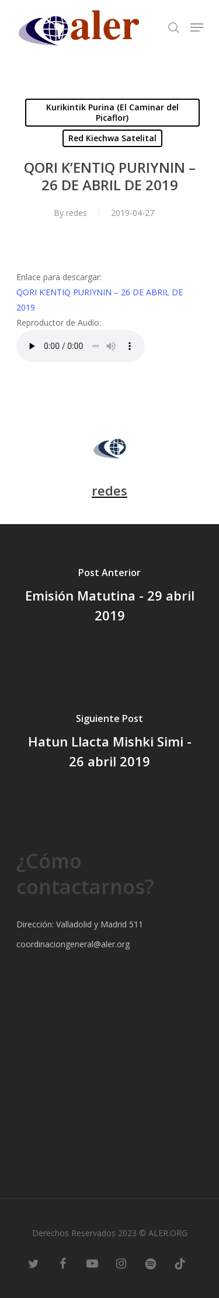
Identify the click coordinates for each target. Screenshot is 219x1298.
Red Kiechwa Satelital (112, 138)
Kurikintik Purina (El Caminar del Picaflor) (112, 112)
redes (76, 212)
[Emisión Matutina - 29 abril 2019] (109, 597)
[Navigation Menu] (196, 27)
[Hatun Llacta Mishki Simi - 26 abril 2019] (109, 743)
